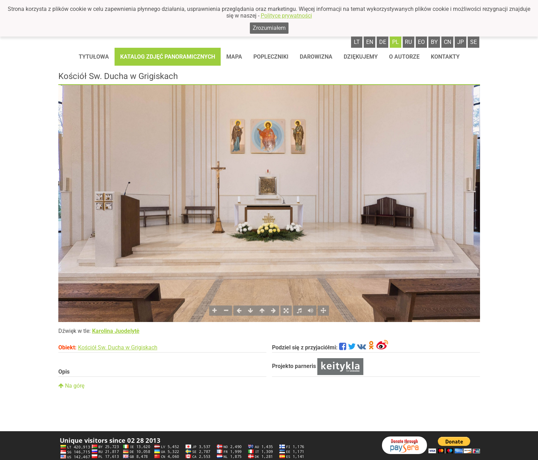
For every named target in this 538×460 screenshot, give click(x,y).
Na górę (71, 385)
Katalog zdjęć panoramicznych (167, 56)
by (434, 42)
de (382, 42)
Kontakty (445, 56)
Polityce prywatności (286, 15)
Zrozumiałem (269, 28)
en (369, 42)
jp (460, 42)
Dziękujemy (361, 56)
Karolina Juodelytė (116, 331)
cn (447, 42)
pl (395, 42)
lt (357, 42)
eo (421, 42)
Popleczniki (271, 56)
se (473, 42)
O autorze (404, 56)
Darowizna (316, 56)
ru (408, 42)
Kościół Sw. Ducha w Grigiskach (117, 347)
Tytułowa (94, 56)
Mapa (234, 56)
